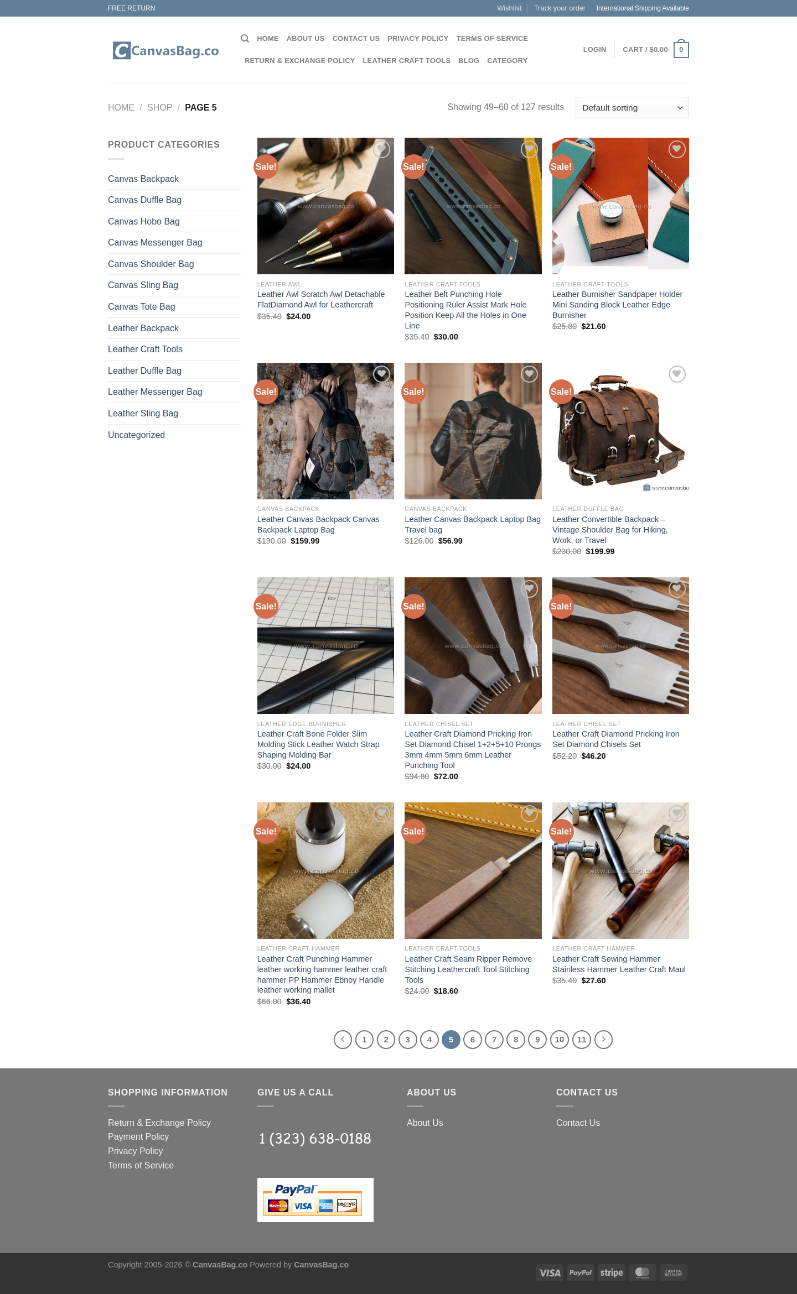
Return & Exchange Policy (300, 60)
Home (267, 38)
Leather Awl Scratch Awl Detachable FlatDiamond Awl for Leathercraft (321, 299)
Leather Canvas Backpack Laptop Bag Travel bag (473, 524)
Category (507, 60)
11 (582, 1039)
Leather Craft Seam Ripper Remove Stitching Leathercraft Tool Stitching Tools (468, 969)
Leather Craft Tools (407, 60)
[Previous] (343, 1039)
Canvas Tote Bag (141, 306)
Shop (159, 107)
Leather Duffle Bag (145, 370)
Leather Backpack (143, 328)
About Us (306, 38)
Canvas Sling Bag (143, 285)
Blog (468, 60)
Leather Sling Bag (143, 413)
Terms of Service (493, 38)
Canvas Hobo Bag (144, 221)
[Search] (245, 38)
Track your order (560, 8)
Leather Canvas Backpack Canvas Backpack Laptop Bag (318, 524)
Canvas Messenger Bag (155, 242)
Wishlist (509, 8)
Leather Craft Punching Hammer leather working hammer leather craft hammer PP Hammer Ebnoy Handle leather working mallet (322, 974)
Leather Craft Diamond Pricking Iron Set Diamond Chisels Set (616, 739)
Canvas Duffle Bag (145, 200)
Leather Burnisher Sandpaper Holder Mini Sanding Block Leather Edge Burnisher (617, 304)
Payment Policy (138, 1136)
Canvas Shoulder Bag (151, 264)
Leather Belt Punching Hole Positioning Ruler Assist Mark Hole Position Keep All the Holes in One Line (465, 310)
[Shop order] (632, 107)
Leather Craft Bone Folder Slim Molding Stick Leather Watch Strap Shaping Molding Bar (318, 744)
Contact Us (356, 38)
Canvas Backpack (143, 179)
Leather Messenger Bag (155, 391)
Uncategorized (136, 435)
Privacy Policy (417, 38)
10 (560, 1039)
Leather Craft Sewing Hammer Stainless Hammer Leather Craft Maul (619, 964)
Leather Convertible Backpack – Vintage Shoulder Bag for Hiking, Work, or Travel (610, 529)
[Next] (603, 1039)
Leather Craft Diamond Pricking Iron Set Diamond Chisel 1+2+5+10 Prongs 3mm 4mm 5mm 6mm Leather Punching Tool (473, 749)
